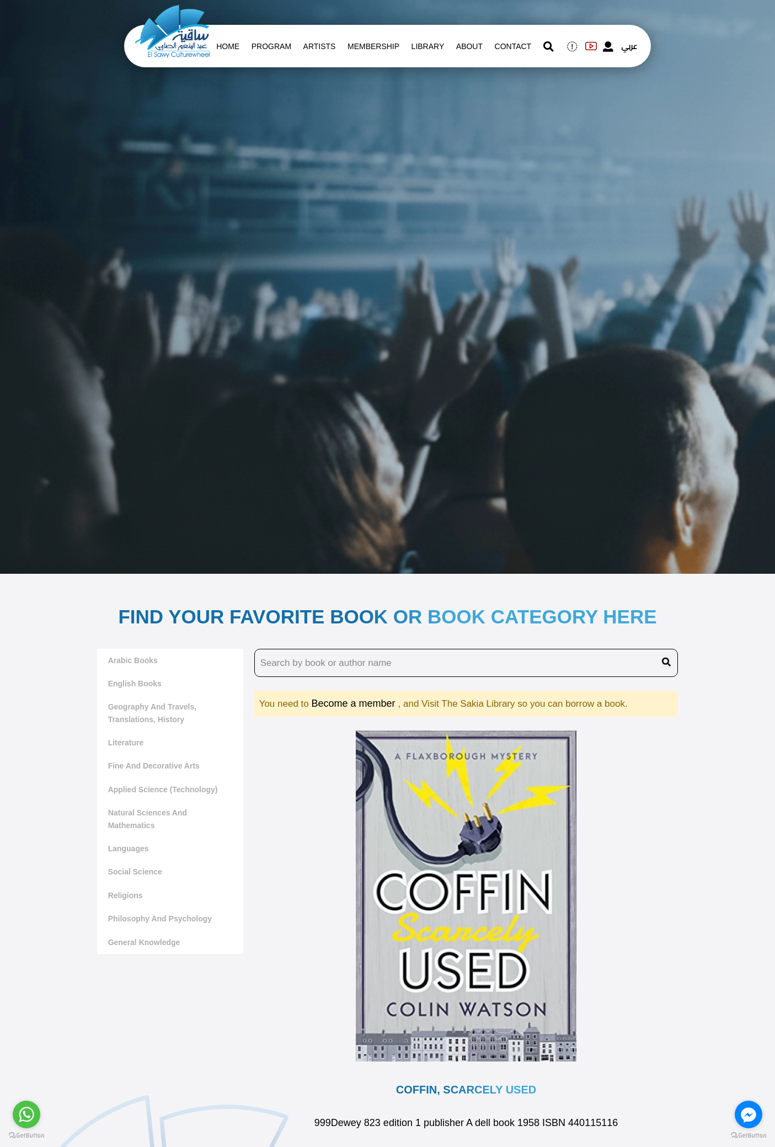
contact (513, 46)
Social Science (135, 871)
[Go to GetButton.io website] (26, 1135)
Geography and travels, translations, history (152, 712)
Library (428, 46)
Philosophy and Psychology (160, 918)
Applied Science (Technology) (163, 789)
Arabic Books (133, 660)
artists (319, 46)
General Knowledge (144, 942)
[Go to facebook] (748, 1114)
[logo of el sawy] (172, 12)
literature (126, 742)
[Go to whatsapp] (26, 1114)
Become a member (354, 703)
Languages (128, 848)
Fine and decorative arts (154, 765)
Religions (125, 895)
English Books (135, 683)
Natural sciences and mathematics (147, 818)
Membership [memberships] (373, 46)
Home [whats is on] (227, 46)
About (469, 46)
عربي (629, 46)
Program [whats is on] (271, 46)
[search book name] (466, 663)
